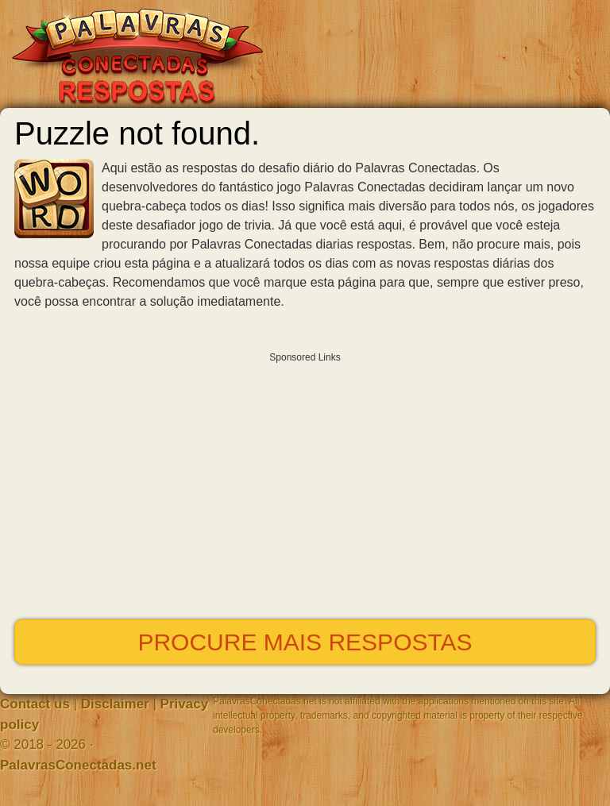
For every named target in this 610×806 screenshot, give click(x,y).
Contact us (35, 704)
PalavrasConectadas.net (78, 765)
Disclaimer (115, 704)
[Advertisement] (305, 482)
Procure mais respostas (304, 642)
